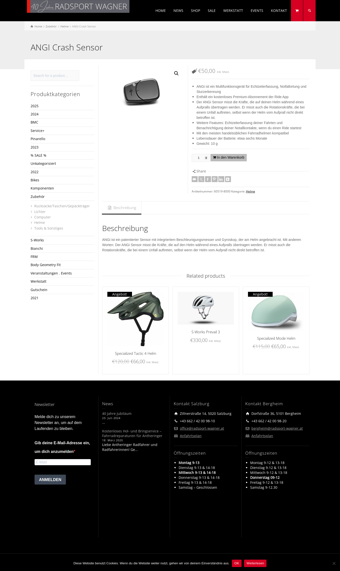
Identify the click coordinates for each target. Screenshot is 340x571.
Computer (42, 217)
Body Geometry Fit (46, 264)
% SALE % (38, 155)
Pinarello (38, 138)
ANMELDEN (50, 480)
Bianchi (37, 248)
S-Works (37, 240)
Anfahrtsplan (191, 435)
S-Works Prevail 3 (205, 331)
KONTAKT (279, 10)
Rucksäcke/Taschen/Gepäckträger (62, 206)
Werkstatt (38, 281)
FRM (34, 256)
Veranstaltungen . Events (51, 273)
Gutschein (39, 289)
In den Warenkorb (230, 157)
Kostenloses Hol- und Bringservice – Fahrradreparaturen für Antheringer (132, 433)
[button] (176, 73)
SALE (212, 10)
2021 (34, 298)
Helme (250, 191)
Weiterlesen (255, 563)
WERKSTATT (233, 10)
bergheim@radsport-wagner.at (277, 428)
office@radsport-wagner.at (202, 428)
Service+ (37, 130)
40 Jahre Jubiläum (117, 413)
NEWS (178, 10)
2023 (34, 147)
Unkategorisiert (43, 163)
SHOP (195, 10)
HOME (160, 10)
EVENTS (257, 10)
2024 (34, 114)
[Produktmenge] (200, 158)
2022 (34, 171)
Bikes (35, 180)
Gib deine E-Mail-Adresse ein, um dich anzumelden (62, 447)
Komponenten (42, 188)
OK (236, 563)
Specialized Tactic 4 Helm (135, 353)
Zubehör (38, 196)
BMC (34, 122)
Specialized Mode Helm (276, 338)
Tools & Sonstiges (48, 228)
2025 (34, 106)
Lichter (40, 211)
